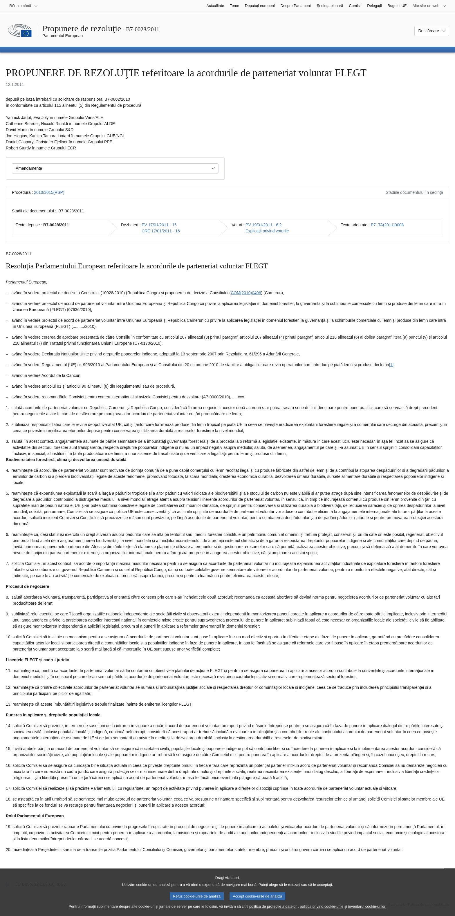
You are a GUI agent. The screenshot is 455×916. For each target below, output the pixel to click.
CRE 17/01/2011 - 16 (161, 231)
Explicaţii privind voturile (267, 231)
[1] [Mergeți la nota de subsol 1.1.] (391, 364)
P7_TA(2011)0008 (387, 225)
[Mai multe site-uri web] (429, 6)
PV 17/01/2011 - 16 (159, 225)
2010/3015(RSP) (49, 192)
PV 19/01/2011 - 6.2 (263, 225)
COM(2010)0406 (246, 292)
